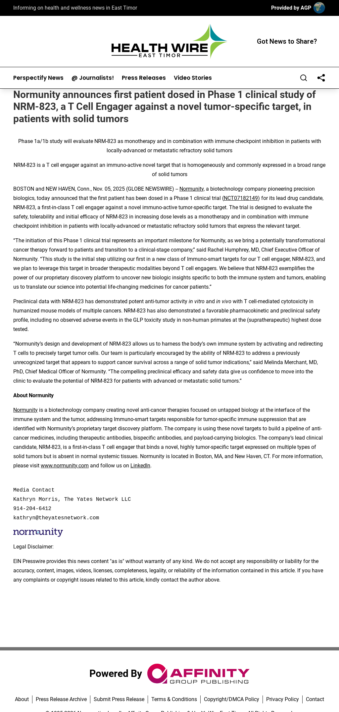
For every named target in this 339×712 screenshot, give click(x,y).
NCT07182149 (241, 198)
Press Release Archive (61, 699)
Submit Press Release (119, 699)
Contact (315, 699)
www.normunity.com (65, 465)
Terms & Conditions (174, 699)
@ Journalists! (93, 77)
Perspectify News (38, 77)
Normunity (191, 189)
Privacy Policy (282, 699)
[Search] (304, 77)
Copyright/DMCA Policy (231, 699)
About (22, 699)
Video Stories (193, 77)
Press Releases (144, 77)
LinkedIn (140, 465)
